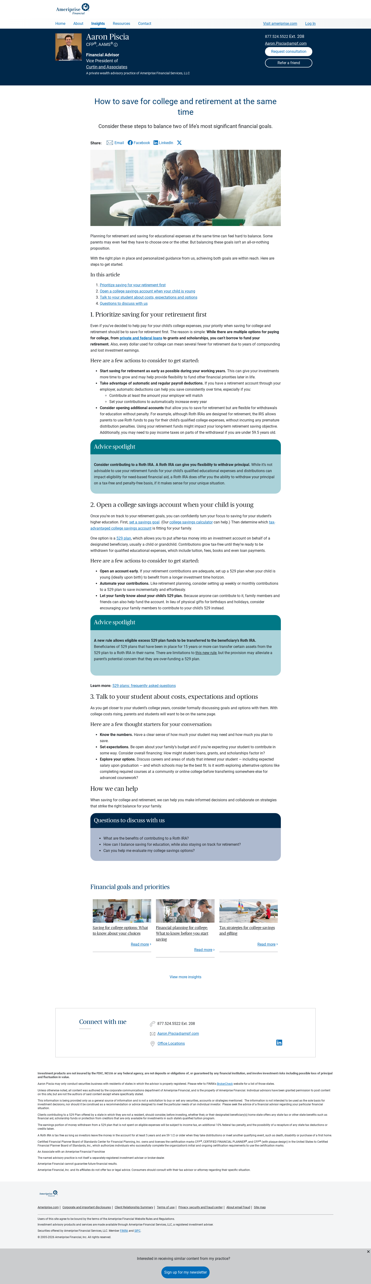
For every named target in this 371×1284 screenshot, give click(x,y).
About (78, 23)
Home (60, 23)
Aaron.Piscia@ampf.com (286, 43)
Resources (121, 23)
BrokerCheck (225, 1083)
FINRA (124, 1230)
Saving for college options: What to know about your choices (120, 930)
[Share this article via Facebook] (139, 143)
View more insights (185, 977)
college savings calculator (191, 522)
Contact (144, 23)
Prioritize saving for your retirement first (133, 285)
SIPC (137, 1230)
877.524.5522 (276, 36)
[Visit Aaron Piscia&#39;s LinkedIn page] (279, 1043)
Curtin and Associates (106, 66)
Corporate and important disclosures (86, 1207)
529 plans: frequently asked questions (144, 685)
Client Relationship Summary (134, 1207)
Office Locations (171, 1043)
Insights (98, 23)
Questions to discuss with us (124, 303)
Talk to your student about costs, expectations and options (148, 297)
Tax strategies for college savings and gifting (247, 930)
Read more (140, 944)
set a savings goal (144, 522)
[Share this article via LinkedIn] (163, 143)
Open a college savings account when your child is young (147, 291)
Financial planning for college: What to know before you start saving (182, 933)
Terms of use (166, 1207)
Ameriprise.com (48, 1207)
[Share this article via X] (179, 142)
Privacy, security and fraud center (200, 1207)
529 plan (123, 538)
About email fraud (238, 1207)
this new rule (205, 653)
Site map (260, 1207)
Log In (310, 23)
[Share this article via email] (114, 143)
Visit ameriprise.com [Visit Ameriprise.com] (280, 23)
